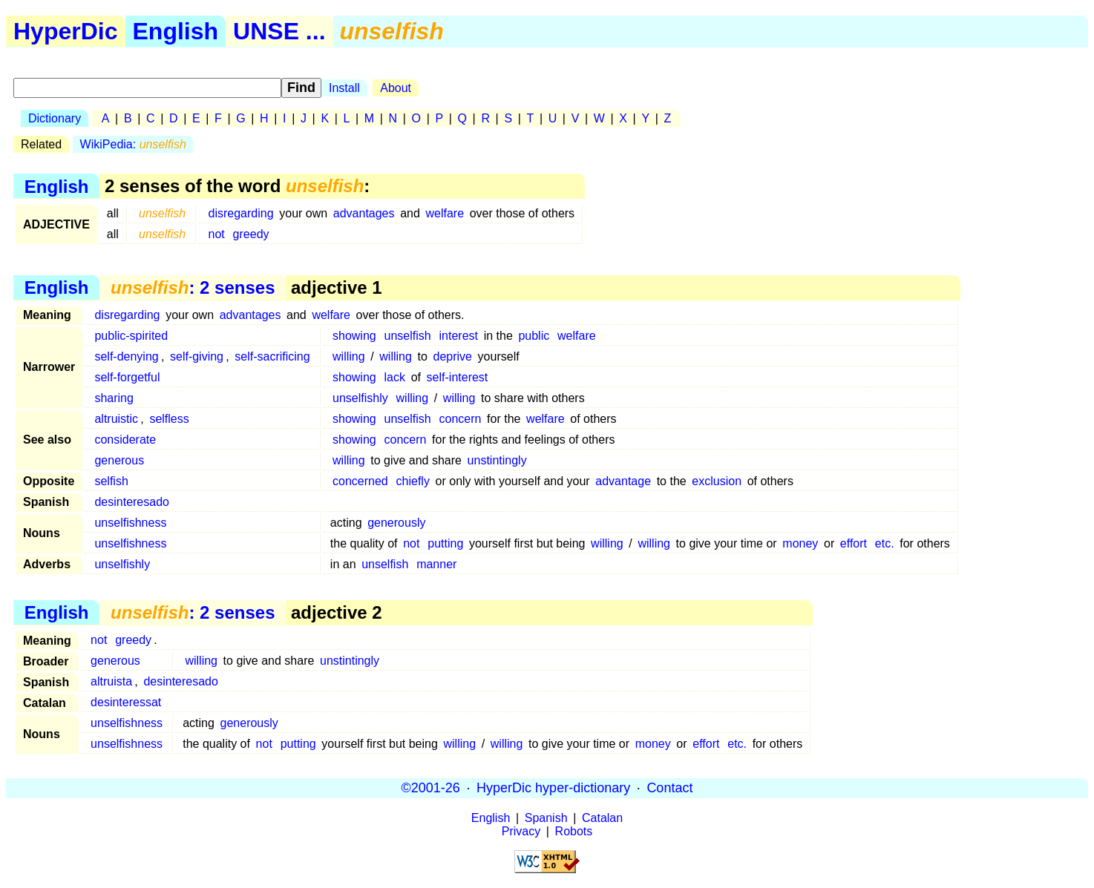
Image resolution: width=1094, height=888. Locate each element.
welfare (444, 213)
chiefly (413, 481)
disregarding (241, 213)
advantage (623, 481)
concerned (360, 481)
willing (349, 356)
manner (436, 564)
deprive (452, 356)
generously (396, 522)
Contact (669, 787)
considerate (125, 439)
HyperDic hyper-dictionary (553, 787)
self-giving (196, 356)
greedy (251, 234)
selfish (111, 481)
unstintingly (497, 460)
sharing (113, 398)
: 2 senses (193, 287)
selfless (169, 418)
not (217, 234)
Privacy (521, 831)
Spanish (546, 818)
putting (445, 543)
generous (119, 460)
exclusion (716, 481)
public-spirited (131, 335)
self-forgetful (127, 377)
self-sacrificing (272, 356)
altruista (111, 681)
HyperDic (65, 31)
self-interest (457, 377)
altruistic (116, 418)
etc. (884, 543)
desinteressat (126, 702)
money (800, 543)
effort (853, 543)
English (176, 31)
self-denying (126, 356)
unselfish (407, 335)
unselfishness (130, 522)
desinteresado (131, 502)
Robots (574, 831)
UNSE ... (279, 31)
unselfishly (360, 398)
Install (344, 88)
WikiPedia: (133, 144)
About (395, 88)
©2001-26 (431, 787)
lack (394, 377)
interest (458, 335)
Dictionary (54, 118)
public (533, 335)
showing (354, 335)
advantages (364, 213)
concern (460, 418)
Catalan (602, 818)
